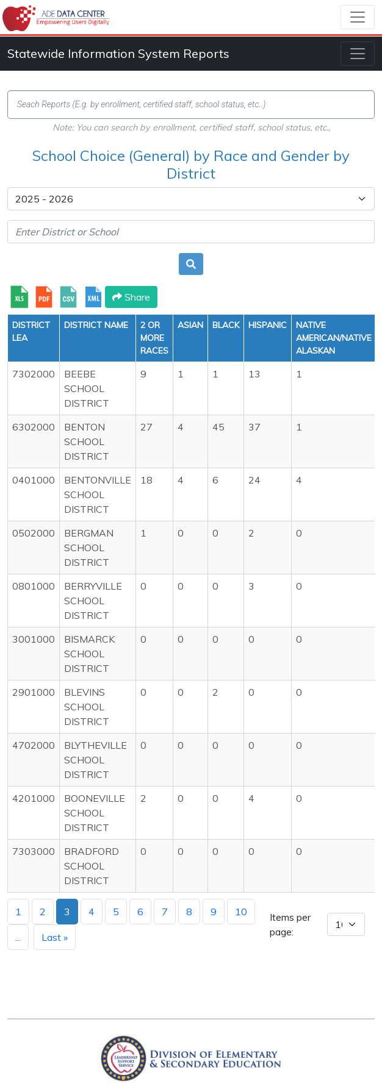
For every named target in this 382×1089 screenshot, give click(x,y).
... (18, 937)
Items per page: (290, 924)
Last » (54, 937)
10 (241, 911)
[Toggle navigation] (358, 17)
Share (131, 297)
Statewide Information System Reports (118, 53)
